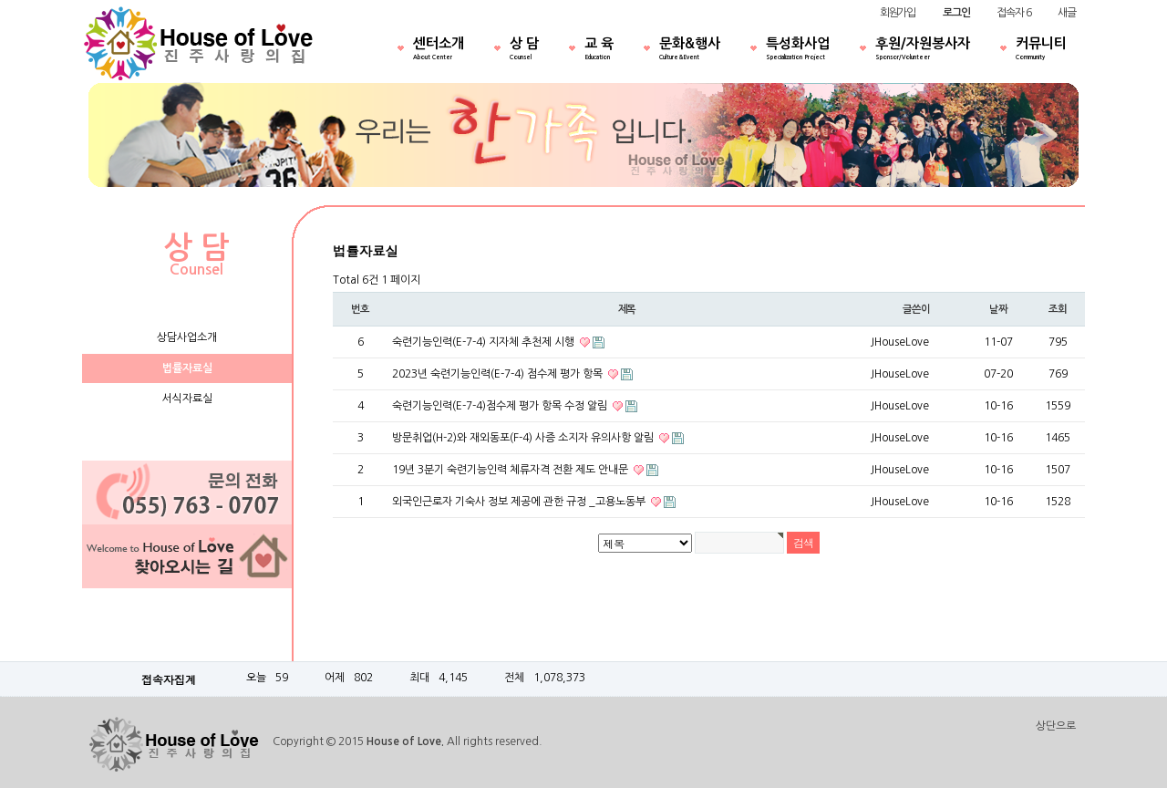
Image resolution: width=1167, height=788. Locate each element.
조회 (1057, 309)
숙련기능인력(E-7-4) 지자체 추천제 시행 (484, 342)
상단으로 (1056, 726)
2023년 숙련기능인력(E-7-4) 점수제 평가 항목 (498, 373)
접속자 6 (1013, 12)
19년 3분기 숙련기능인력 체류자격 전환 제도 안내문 (511, 469)
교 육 (599, 50)
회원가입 (897, 12)
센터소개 (438, 50)
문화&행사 (689, 50)
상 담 (524, 50)
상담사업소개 (187, 337)
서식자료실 (187, 398)
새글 (1067, 12)
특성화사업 (798, 50)
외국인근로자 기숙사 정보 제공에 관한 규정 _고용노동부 (520, 501)
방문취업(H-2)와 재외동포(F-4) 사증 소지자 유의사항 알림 (524, 437)
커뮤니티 (1041, 50)
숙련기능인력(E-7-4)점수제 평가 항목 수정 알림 (501, 405)
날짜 (998, 309)
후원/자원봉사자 (922, 50)
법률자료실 (187, 368)
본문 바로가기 (0, 0)
